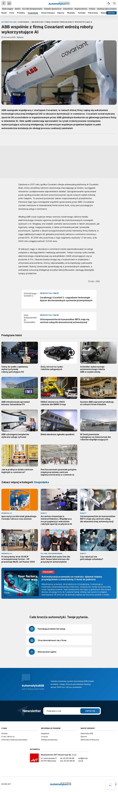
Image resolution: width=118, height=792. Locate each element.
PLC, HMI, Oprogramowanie (32, 9)
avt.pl (80, 761)
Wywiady (71, 13)
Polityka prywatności (49, 740)
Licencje (44, 736)
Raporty (60, 13)
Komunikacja (68, 9)
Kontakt (4, 733)
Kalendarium (106, 13)
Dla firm (111, 13)
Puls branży (93, 13)
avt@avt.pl (82, 758)
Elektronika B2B (87, 733)
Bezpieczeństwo (81, 9)
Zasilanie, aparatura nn (52, 9)
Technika (81, 13)
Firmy (11, 13)
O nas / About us (8, 736)
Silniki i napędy (7, 9)
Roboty (17, 9)
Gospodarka (33, 13)
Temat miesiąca (48, 13)
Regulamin (45, 733)
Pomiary (92, 9)
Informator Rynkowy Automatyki (14, 740)
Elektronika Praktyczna (90, 740)
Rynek (4, 13)
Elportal (84, 736)
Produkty (21, 13)
